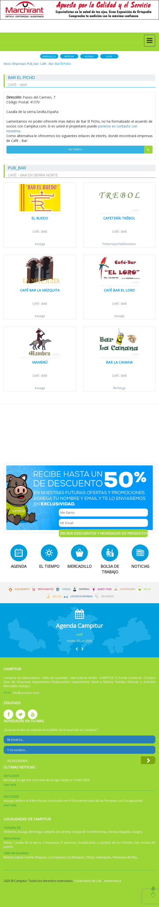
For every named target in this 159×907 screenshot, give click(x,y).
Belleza (57, 596)
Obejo (90, 857)
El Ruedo (39, 218)
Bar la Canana (119, 362)
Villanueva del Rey (124, 857)
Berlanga (119, 388)
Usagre (137, 832)
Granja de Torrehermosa (89, 832)
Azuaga (40, 244)
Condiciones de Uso (88, 881)
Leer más (10, 785)
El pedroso (68, 843)
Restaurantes (45, 589)
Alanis (8, 843)
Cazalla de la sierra (27, 843)
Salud (147, 589)
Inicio (7, 64)
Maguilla (125, 832)
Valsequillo (103, 857)
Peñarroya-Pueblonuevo (119, 244)
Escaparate (107, 596)
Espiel (19, 857)
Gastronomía (127, 589)
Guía (109, 56)
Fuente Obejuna (35, 857)
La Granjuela (56, 857)
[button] (76, 648)
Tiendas (66, 589)
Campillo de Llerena (56, 832)
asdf (79, 634)
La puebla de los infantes (115, 843)
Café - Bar (47, 64)
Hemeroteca (112, 881)
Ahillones (10, 832)
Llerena (113, 832)
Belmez (9, 857)
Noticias (69, 56)
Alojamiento (22, 589)
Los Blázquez (75, 857)
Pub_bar (33, 64)
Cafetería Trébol (119, 218)
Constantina (51, 843)
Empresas (19, 64)
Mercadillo (49, 56)
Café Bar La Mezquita (40, 290)
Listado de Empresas (81, 596)
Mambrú (40, 362)
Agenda (89, 56)
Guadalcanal (86, 843)
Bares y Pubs (104, 589)
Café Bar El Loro (119, 290)
